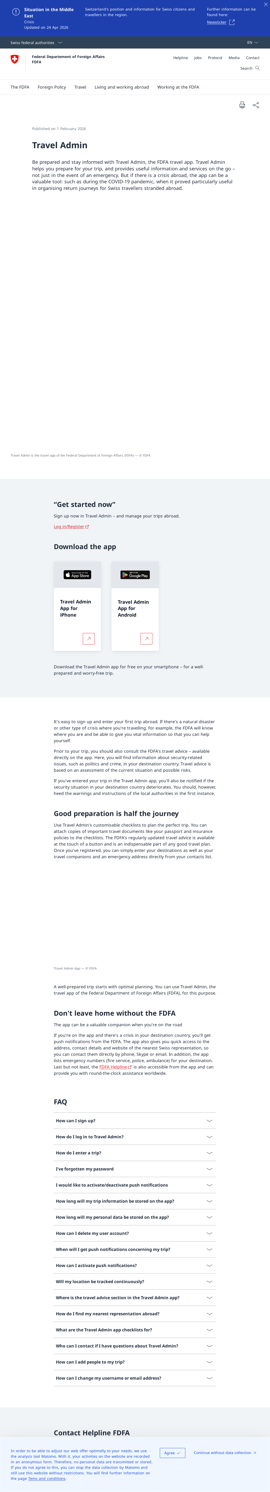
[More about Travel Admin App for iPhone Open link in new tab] (88, 390)
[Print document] (242, 105)
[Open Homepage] (58, 64)
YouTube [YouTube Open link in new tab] (144, 1358)
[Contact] (253, 57)
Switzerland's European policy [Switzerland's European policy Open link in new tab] (223, 1366)
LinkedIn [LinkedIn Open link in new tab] (111, 1368)
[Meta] (216, 57)
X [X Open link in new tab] (135, 1347)
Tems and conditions (46, 1478)
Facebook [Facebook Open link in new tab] (112, 1347)
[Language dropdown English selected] (251, 42)
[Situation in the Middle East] (135, 18)
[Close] (266, 4)
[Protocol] (215, 57)
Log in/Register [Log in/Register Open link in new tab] (69, 277)
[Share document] (256, 105)
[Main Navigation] (130, 87)
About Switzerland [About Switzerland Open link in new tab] (223, 1384)
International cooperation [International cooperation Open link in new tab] (223, 1347)
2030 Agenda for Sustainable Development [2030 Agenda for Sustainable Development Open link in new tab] (223, 1402)
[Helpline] (180, 57)
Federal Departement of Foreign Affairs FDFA (69, 59)
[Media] (234, 57)
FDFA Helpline (113, 818)
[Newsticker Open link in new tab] (222, 22)
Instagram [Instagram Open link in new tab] (113, 1358)
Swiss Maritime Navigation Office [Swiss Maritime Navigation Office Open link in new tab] (223, 1423)
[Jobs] (198, 57)
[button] (19, 87)
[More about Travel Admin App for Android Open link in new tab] (146, 390)
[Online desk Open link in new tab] (119, 1388)
